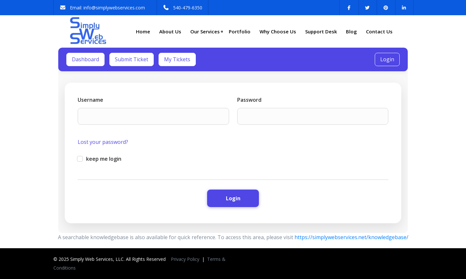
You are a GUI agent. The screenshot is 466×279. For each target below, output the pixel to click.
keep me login (99, 158)
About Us (170, 31)
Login (387, 59)
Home (143, 31)
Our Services (206, 31)
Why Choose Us (278, 31)
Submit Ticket (131, 59)
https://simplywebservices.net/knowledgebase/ (351, 237)
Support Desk (321, 31)
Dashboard (85, 59)
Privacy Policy (186, 259)
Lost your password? (103, 141)
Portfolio (239, 31)
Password (249, 99)
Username (90, 99)
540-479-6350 (187, 8)
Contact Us (379, 31)
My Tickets (177, 59)
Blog (351, 31)
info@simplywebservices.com (114, 8)
